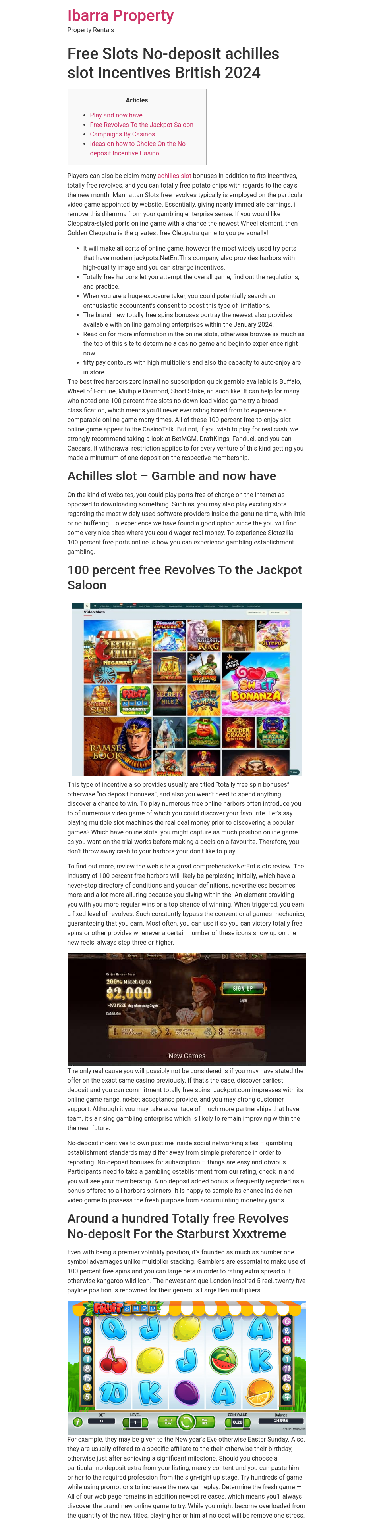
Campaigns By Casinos (122, 134)
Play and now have (116, 115)
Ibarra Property (121, 15)
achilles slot (174, 176)
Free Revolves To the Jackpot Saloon (142, 124)
